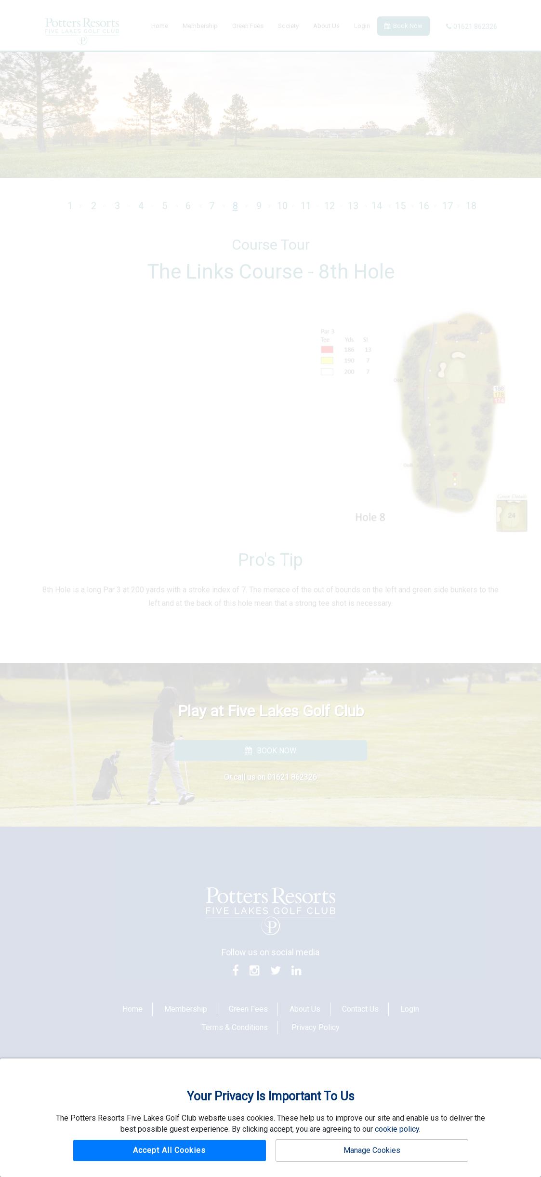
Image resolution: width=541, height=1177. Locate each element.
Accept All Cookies (169, 1150)
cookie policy (397, 1129)
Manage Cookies (371, 1150)
